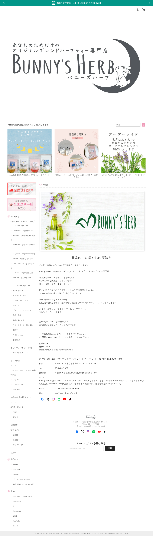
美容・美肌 (17, 315)
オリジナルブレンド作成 (21, 348)
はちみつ (16, 379)
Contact (16, 474)
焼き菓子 (16, 389)
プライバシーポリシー (22, 479)
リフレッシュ (18, 335)
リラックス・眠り (19, 295)
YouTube (16, 521)
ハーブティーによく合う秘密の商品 (23, 372)
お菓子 (13, 452)
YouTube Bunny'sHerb (22, 496)
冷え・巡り (17, 305)
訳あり (15, 417)
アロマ (13, 365)
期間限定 (14, 425)
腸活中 (15, 330)
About (15, 464)
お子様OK (16, 340)
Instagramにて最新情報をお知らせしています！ (27, 125)
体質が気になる (19, 320)
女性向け (16, 435)
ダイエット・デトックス (22, 310)
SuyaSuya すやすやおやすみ (24, 254)
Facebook (17, 501)
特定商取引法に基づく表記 (23, 484)
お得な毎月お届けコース (21, 397)
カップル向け (18, 445)
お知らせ (16, 469)
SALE (15, 412)
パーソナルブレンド (20, 353)
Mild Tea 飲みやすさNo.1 (22, 278)
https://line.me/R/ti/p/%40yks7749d (56, 350)
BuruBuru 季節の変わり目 (23, 273)
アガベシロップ (19, 384)
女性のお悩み (18, 290)
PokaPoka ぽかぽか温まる (23, 231)
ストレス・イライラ (20, 300)
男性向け (16, 440)
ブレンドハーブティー (20, 285)
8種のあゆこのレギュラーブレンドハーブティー (22, 223)
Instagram (17, 511)
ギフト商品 (15, 360)
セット (13, 402)
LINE (15, 516)
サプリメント (16, 430)
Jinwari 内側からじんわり (23, 259)
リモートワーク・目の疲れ (23, 325)
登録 (110, 448)
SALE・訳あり (16, 407)
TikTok (15, 526)
